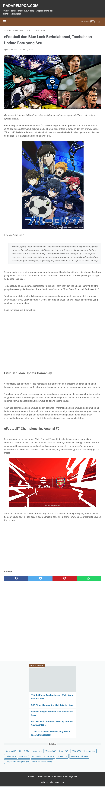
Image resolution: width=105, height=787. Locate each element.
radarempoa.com (22, 3)
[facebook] (16, 576)
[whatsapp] (89, 576)
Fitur (24, 751)
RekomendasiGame (42, 761)
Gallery (62, 756)
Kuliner (10, 756)
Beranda (32, 777)
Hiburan (89, 751)
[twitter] (40, 576)
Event (63, 751)
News (37, 751)
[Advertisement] (52, 545)
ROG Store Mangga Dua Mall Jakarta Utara (52, 704)
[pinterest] (64, 576)
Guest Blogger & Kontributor (50, 777)
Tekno (51, 751)
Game (10, 751)
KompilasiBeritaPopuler (17, 761)
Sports (24, 756)
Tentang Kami (71, 777)
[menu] (5, 18)
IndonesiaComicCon (43, 756)
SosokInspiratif (79, 756)
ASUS (76, 751)
